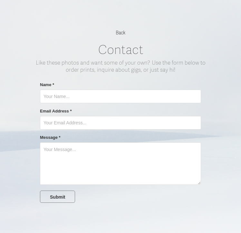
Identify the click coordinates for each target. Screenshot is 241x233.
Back (120, 33)
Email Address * (56, 111)
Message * (50, 137)
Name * (47, 85)
